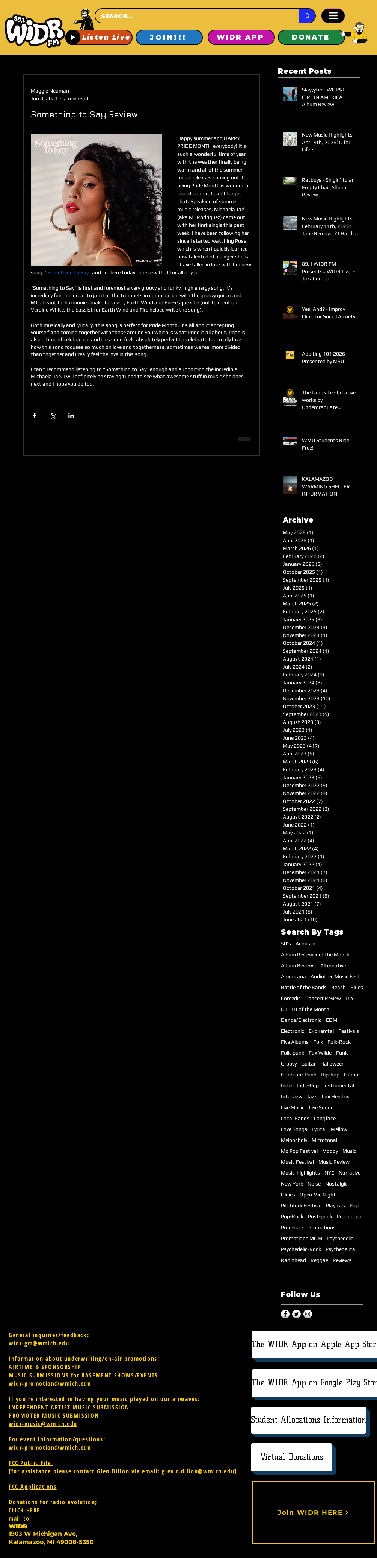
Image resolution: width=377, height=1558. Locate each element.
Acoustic (306, 944)
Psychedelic (340, 1238)
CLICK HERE (24, 1510)
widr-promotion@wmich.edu (50, 1383)
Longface (325, 1118)
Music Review (334, 1162)
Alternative (333, 965)
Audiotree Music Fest (335, 976)
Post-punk (320, 1216)
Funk (342, 1053)
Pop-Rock (292, 1216)
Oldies (288, 1195)
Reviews (342, 1260)
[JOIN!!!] (169, 37)
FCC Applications (33, 1486)
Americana (293, 976)
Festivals (348, 1031)
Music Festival (297, 1162)
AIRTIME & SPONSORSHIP (45, 1367)
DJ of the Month (310, 1009)
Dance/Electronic (301, 1020)
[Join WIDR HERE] (313, 1512)
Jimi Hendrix (335, 1096)
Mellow (339, 1129)
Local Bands (295, 1118)
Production (350, 1216)
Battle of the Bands (304, 987)
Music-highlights (300, 1173)
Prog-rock (292, 1227)
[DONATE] (311, 37)
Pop (354, 1205)
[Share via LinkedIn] (71, 415)
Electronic (292, 1031)
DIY (349, 998)
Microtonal (324, 1140)
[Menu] (333, 15)
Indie (286, 1085)
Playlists (335, 1205)
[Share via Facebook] (34, 415)
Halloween (332, 1064)
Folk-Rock (339, 1042)
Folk (318, 1042)
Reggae (319, 1260)
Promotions (322, 1227)
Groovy (289, 1064)
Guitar (308, 1064)
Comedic (291, 998)
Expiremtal (321, 1031)
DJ (284, 1009)
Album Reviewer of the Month (315, 955)
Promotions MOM (301, 1238)
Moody (330, 1151)
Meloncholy (294, 1140)
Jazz (312, 1096)
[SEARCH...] (190, 16)
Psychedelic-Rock (301, 1249)
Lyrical (319, 1129)
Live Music (293, 1107)
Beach (338, 987)
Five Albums (295, 1042)
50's (286, 944)
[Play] (72, 37)
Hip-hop (330, 1075)
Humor (352, 1075)
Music (349, 1151)
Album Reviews (298, 965)
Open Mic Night (318, 1195)
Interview (291, 1096)
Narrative (349, 1173)
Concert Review (323, 998)
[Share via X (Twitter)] (52, 415)
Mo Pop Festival (299, 1151)
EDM (331, 1020)
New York (292, 1184)
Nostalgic (336, 1184)
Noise (314, 1184)
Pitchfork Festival (301, 1205)
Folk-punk (292, 1053)
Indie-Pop (308, 1085)
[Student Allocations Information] (308, 1420)
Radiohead (293, 1260)
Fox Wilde (320, 1053)
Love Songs (294, 1129)
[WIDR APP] (241, 37)
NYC (329, 1173)
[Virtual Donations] (291, 1457)
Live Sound (321, 1107)
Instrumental (338, 1085)
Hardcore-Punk (298, 1075)
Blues (356, 987)
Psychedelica (340, 1249)
